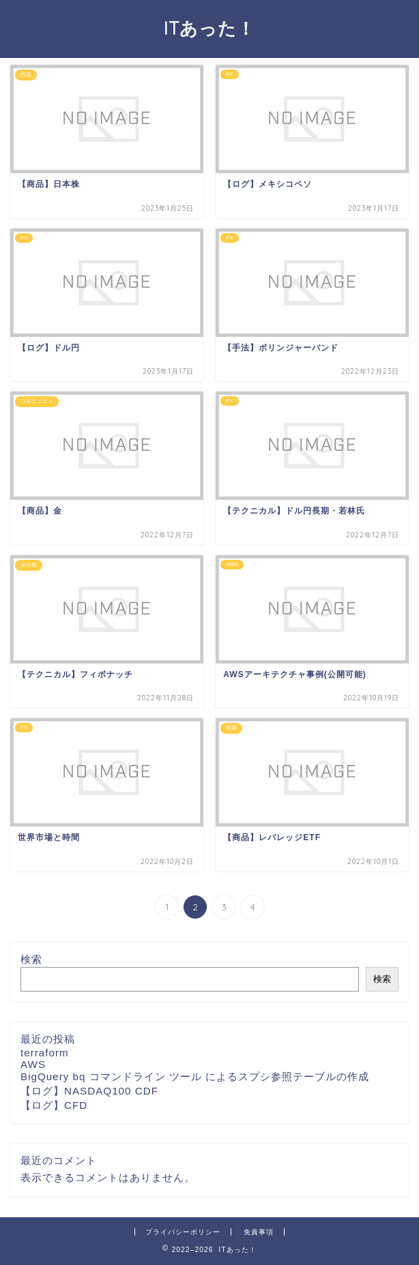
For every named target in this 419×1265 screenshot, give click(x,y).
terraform (44, 1052)
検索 (31, 959)
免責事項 (259, 1232)
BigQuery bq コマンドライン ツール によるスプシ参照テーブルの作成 (194, 1076)
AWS (33, 1064)
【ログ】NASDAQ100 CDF (89, 1091)
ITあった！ (209, 28)
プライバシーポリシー (182, 1232)
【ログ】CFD (53, 1105)
